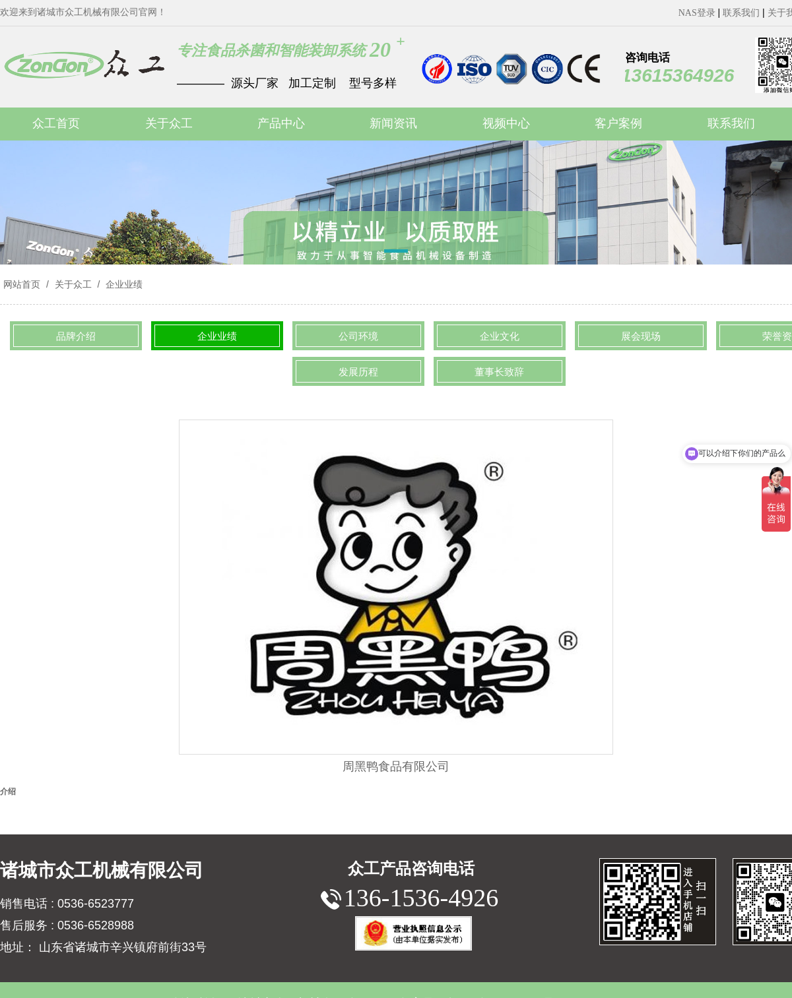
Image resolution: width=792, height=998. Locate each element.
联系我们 (741, 13)
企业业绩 (123, 284)
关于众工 (73, 284)
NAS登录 (696, 13)
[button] (396, 253)
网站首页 (21, 284)
